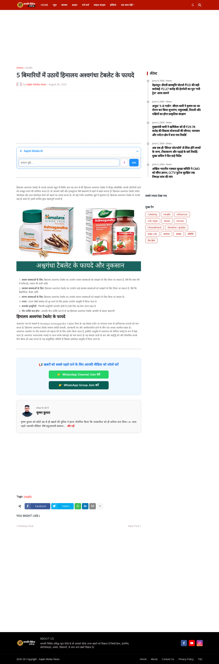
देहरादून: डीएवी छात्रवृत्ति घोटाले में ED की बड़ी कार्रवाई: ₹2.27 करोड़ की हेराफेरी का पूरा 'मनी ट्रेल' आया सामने (176, 89)
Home (19, 68)
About (154, 659)
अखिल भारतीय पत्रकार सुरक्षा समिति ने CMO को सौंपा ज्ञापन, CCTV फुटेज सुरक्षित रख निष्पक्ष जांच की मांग (176, 173)
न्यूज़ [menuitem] (54, 5)
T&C (200, 659)
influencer (182, 214)
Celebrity (152, 214)
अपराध (166, 234)
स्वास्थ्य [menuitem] (64, 5)
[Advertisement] (109, 38)
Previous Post (26, 526)
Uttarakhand (154, 227)
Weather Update (177, 227)
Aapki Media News (49, 659)
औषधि (191, 234)
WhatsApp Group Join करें (79, 385)
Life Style (153, 220)
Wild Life (152, 234)
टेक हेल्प (151, 240)
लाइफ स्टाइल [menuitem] (99, 5)
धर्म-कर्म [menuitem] (85, 5)
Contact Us (168, 659)
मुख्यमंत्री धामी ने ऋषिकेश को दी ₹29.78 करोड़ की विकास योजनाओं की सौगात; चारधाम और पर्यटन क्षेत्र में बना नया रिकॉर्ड (176, 131)
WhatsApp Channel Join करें (78, 374)
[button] (193, 5)
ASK (134, 162)
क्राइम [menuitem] (74, 5)
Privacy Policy (186, 659)
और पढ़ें (70, 426)
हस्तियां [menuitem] (113, 5)
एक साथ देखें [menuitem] (126, 5)
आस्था (178, 234)
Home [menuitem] (44, 5)
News (167, 220)
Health (29, 68)
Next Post (133, 526)
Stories (180, 220)
